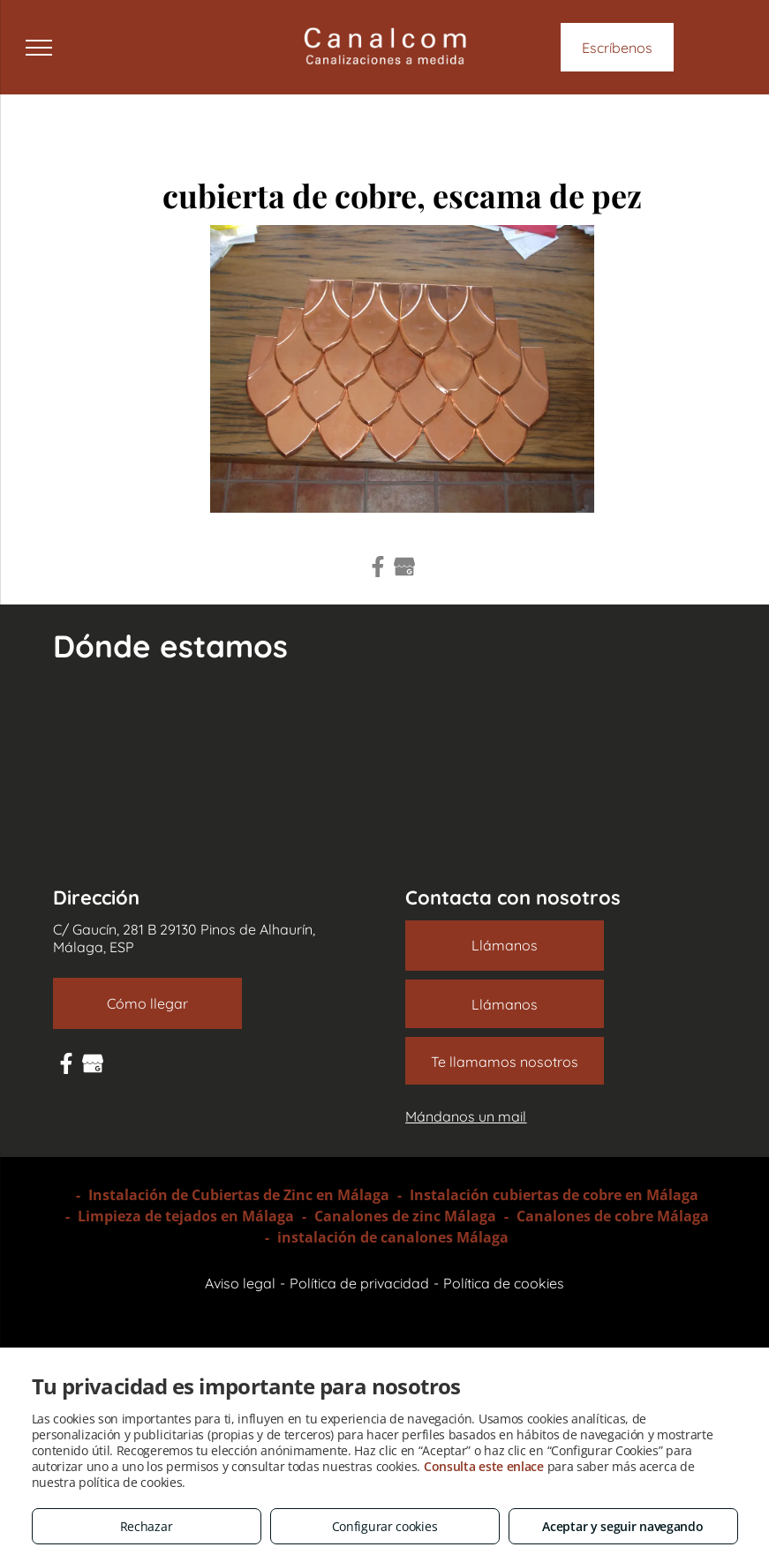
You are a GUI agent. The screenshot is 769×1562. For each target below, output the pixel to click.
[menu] (39, 48)
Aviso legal (240, 1283)
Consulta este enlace (484, 1466)
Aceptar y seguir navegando (622, 1526)
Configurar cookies (385, 1526)
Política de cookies (503, 1283)
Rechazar (146, 1526)
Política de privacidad (359, 1283)
